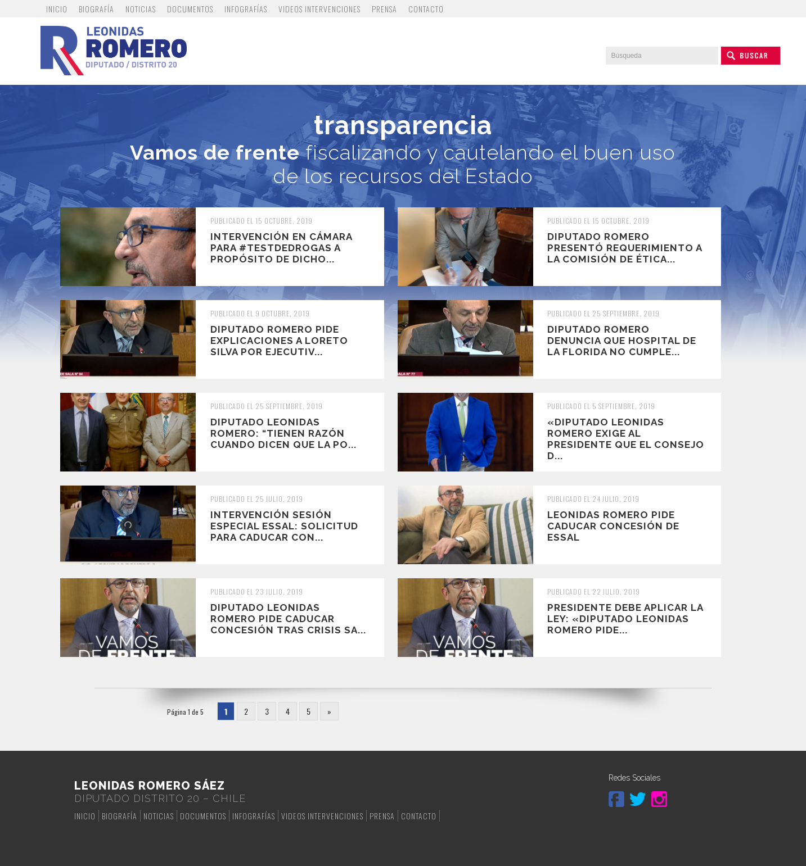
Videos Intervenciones (319, 9)
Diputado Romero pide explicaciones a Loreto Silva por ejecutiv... (279, 340)
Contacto (426, 9)
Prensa (384, 9)
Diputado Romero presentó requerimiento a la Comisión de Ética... (624, 248)
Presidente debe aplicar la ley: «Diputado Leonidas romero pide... (625, 619)
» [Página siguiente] (329, 711)
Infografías (245, 9)
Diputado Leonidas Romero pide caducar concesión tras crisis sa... (288, 619)
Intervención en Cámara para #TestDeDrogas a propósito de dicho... (281, 248)
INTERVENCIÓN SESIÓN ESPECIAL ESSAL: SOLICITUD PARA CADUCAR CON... (284, 526)
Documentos (190, 9)
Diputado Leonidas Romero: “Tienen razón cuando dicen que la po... (283, 433)
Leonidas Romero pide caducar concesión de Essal (613, 526)
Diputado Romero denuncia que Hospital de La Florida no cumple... (621, 340)
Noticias (140, 9)
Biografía (96, 9)
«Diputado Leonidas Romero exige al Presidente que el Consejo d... (625, 438)
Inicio (56, 9)
